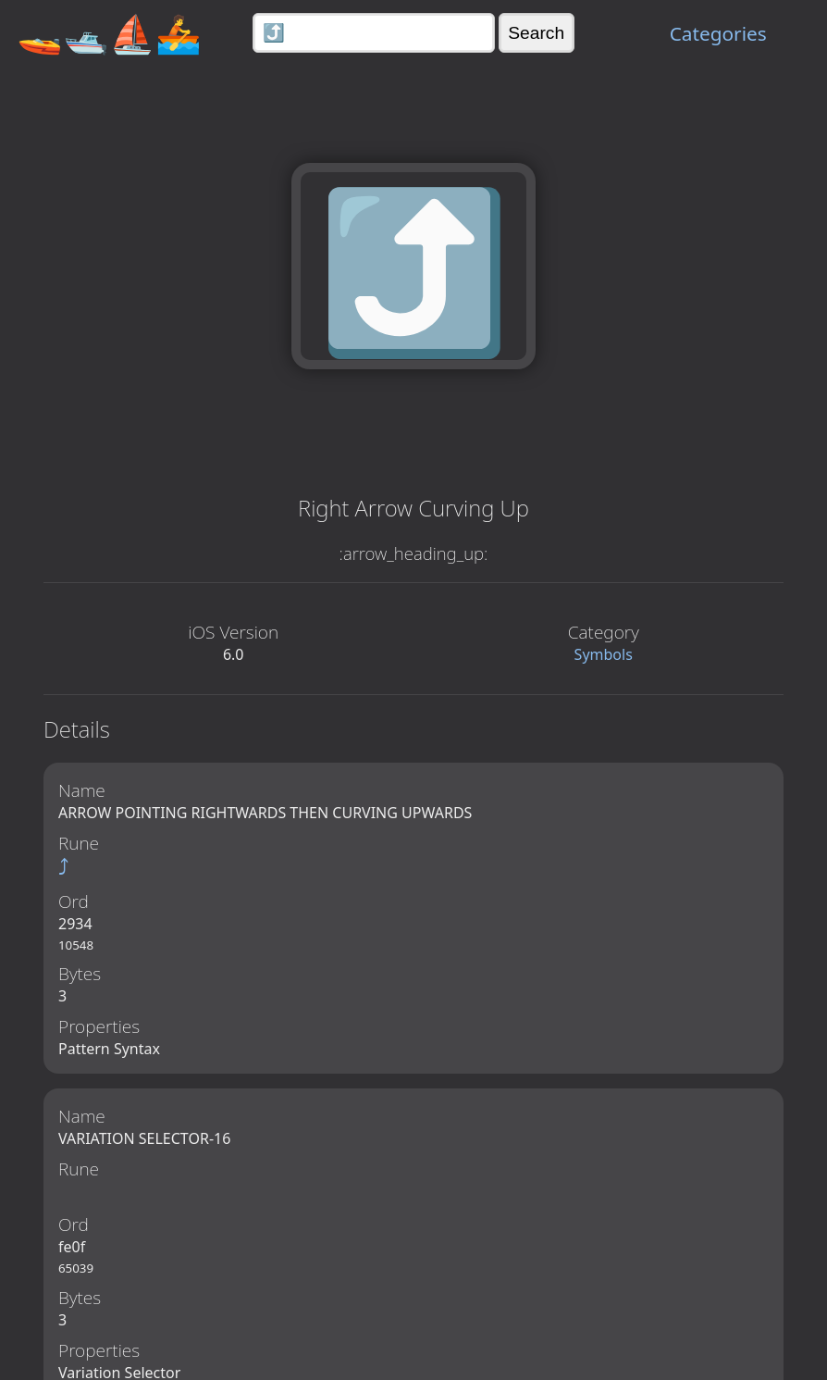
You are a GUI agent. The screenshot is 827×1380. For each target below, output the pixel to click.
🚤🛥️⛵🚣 (109, 32)
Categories (718, 33)
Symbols (603, 654)
